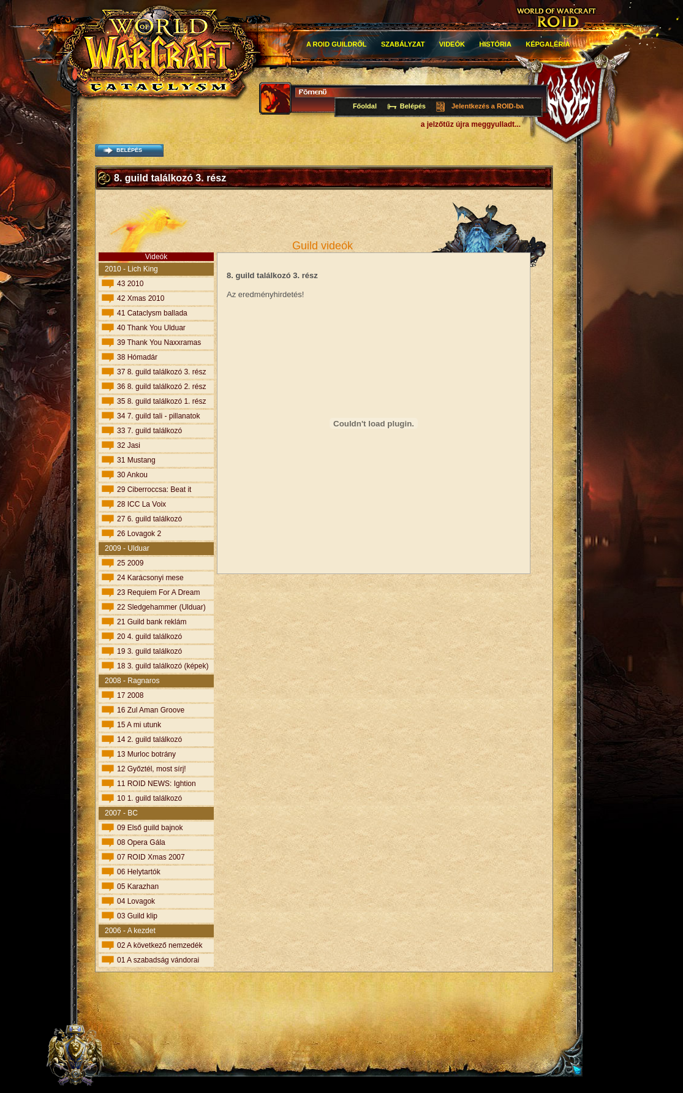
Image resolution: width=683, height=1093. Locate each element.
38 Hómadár (137, 357)
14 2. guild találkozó (149, 739)
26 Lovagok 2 (139, 533)
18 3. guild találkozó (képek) (162, 666)
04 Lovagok (136, 901)
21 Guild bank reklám (151, 622)
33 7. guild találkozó (149, 430)
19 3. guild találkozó (149, 651)
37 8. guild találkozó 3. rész (161, 372)
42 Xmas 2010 (140, 298)
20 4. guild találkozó (149, 636)
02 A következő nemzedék (159, 945)
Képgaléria (548, 44)
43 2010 (130, 283)
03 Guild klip (137, 916)
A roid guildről (336, 44)
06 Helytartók (138, 872)
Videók (452, 44)
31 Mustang (136, 460)
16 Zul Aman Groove (150, 710)
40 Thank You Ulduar (151, 327)
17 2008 (130, 695)
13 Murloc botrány (146, 754)
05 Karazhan (138, 886)
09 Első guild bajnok (150, 827)
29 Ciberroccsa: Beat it (154, 489)
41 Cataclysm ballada (152, 313)
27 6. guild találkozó (149, 519)
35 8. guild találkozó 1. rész (161, 401)
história (495, 44)
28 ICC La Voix (141, 504)
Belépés (413, 106)
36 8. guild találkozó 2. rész (161, 386)
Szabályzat (403, 44)
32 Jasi (128, 445)
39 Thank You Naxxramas (159, 342)
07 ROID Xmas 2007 (151, 857)
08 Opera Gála (141, 842)
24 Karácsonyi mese (150, 577)
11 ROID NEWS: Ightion (156, 783)
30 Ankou (132, 475)
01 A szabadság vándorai (158, 960)
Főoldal (365, 106)
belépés (129, 150)
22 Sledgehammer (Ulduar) (161, 607)
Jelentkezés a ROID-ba (487, 106)
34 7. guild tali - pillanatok (158, 416)
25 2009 (130, 563)
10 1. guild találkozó (149, 798)
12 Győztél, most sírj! (151, 769)
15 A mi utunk (139, 724)
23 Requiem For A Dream (158, 592)
